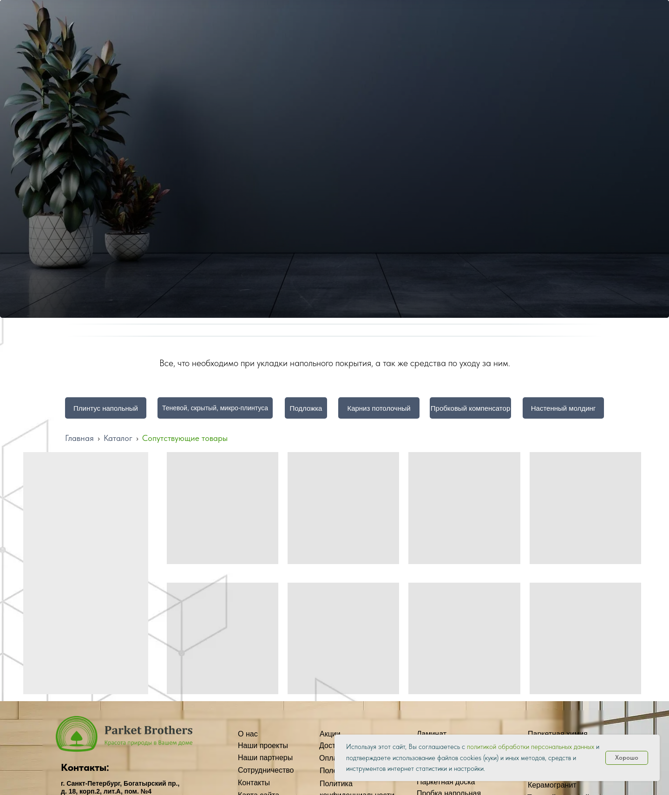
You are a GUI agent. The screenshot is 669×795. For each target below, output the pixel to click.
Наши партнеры (265, 758)
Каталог (118, 438)
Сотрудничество (266, 770)
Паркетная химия (558, 734)
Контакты (254, 783)
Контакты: (85, 767)
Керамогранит (552, 785)
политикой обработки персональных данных (530, 746)
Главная (79, 438)
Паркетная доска (446, 782)
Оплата (332, 758)
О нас (248, 734)
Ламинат (431, 734)
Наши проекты (263, 745)
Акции (330, 734)
